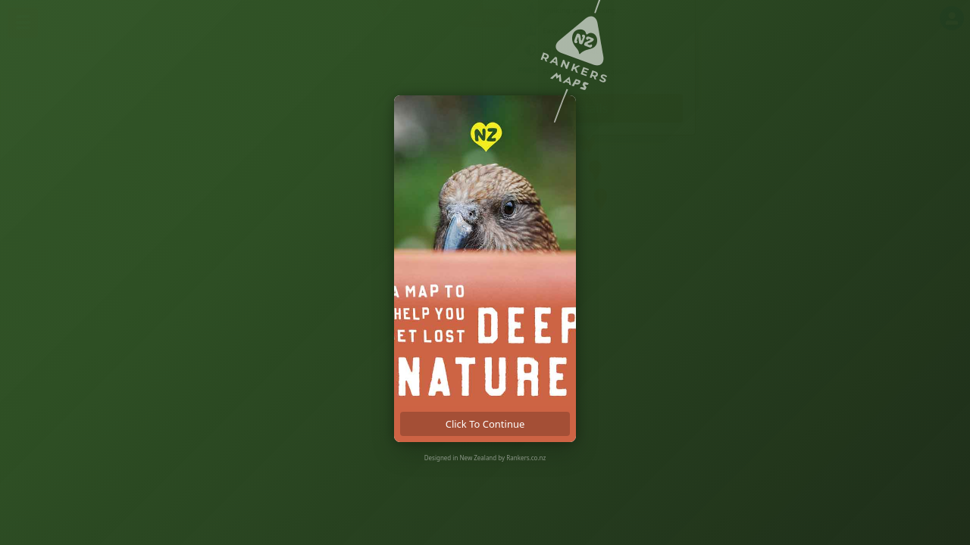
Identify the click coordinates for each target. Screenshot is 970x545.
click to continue (485, 424)
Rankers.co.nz (526, 457)
